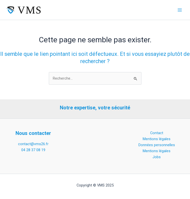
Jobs (156, 157)
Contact (156, 133)
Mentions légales (156, 139)
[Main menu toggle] (179, 10)
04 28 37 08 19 (33, 150)
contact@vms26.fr (33, 144)
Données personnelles (156, 145)
